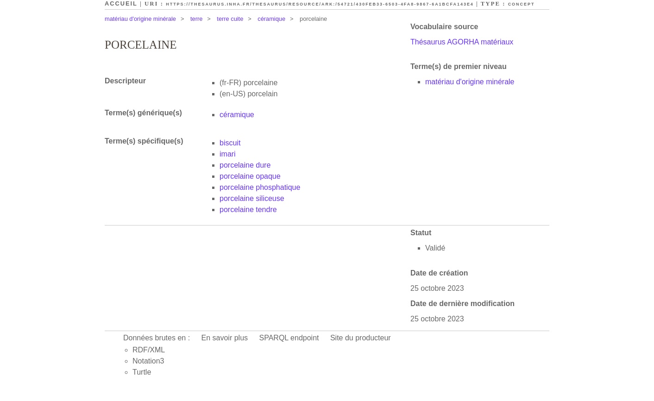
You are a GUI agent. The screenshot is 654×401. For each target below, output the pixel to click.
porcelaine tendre (248, 209)
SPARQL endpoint (289, 338)
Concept (521, 4)
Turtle (141, 372)
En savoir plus (224, 338)
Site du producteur (360, 338)
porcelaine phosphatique (260, 187)
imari (228, 154)
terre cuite (230, 18)
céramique (271, 18)
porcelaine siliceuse (252, 198)
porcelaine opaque (250, 176)
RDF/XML (148, 350)
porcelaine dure (245, 165)
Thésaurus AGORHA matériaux (461, 42)
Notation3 (148, 361)
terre (196, 18)
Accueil (121, 3)
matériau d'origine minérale (140, 18)
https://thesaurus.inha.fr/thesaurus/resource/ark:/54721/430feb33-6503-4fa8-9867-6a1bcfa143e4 (320, 4)
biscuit (230, 143)
